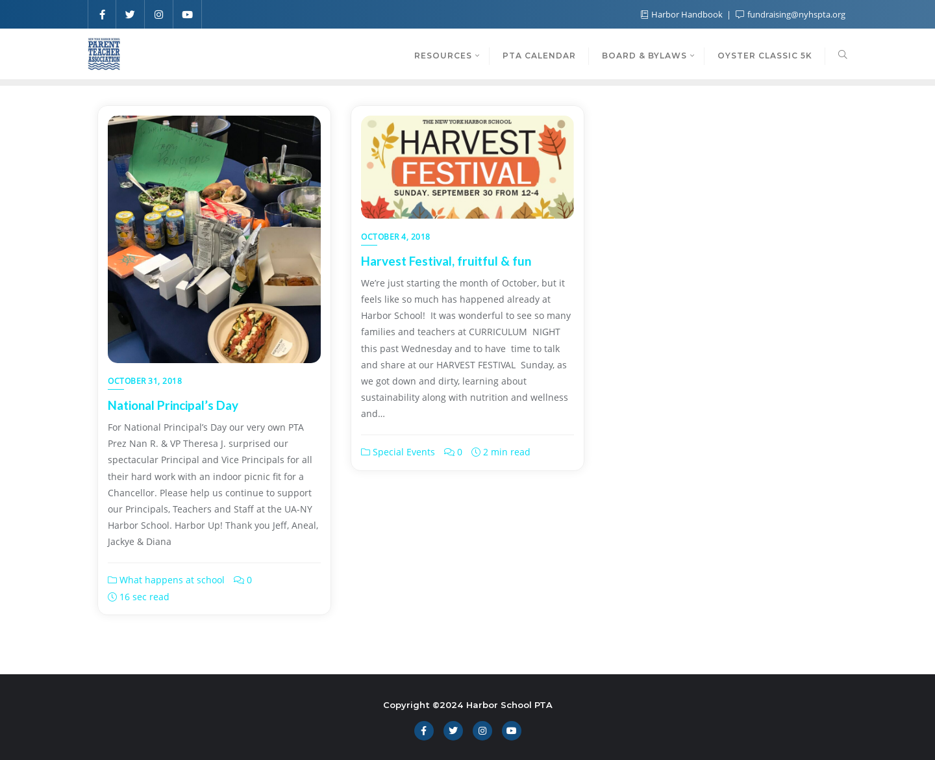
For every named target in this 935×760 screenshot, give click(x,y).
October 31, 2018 (145, 380)
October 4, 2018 (395, 236)
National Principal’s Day (173, 405)
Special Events (398, 452)
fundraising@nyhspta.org (790, 14)
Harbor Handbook (683, 14)
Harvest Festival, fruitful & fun (446, 260)
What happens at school (166, 580)
